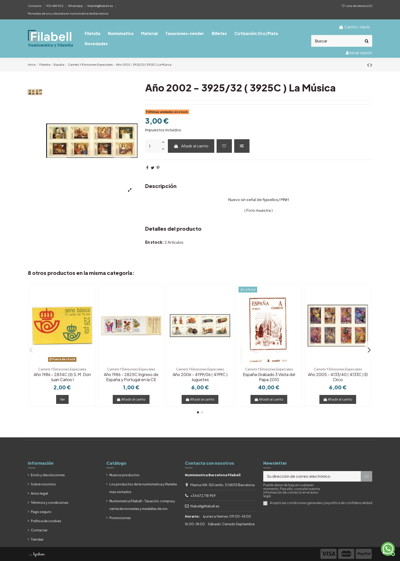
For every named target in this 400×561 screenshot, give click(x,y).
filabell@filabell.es (101, 5)
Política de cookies (46, 521)
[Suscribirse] (366, 476)
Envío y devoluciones (48, 475)
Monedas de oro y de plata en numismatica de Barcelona (68, 13)
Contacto (35, 5)
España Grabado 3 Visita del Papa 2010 (269, 377)
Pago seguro (41, 512)
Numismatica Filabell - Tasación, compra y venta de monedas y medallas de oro (142, 505)
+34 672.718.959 (203, 496)
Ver (62, 399)
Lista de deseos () (357, 5)
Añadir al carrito (190, 145)
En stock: (154, 242)
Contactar (39, 530)
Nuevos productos (124, 475)
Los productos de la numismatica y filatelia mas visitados (143, 488)
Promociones (120, 518)
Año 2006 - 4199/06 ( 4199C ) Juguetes (200, 377)
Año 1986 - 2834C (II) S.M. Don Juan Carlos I (62, 377)
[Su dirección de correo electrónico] (312, 476)
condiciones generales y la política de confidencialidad (329, 503)
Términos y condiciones (49, 502)
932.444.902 (55, 5)
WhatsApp (75, 5)
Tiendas (37, 539)
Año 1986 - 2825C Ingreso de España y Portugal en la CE (131, 377)
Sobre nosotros (43, 484)
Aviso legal (39, 493)
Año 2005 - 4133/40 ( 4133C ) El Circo (338, 377)
